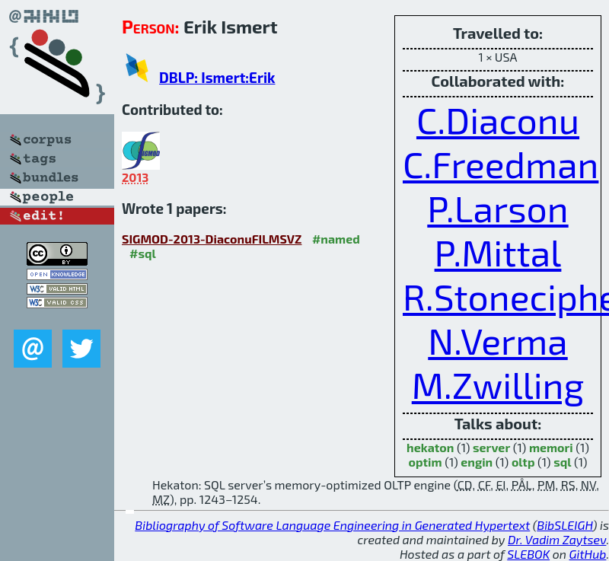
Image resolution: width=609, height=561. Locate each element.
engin (477, 461)
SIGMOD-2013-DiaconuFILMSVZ (211, 238)
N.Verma (497, 340)
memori (551, 447)
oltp (523, 461)
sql (562, 461)
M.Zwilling (498, 384)
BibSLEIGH (564, 525)
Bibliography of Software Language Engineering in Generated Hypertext (332, 525)
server (491, 447)
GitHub (588, 554)
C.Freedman (500, 164)
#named (336, 238)
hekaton (430, 447)
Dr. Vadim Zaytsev (557, 539)
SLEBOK (528, 554)
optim (425, 461)
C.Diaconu (497, 119)
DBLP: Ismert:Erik (217, 77)
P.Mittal (498, 252)
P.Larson (497, 208)
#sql (142, 253)
